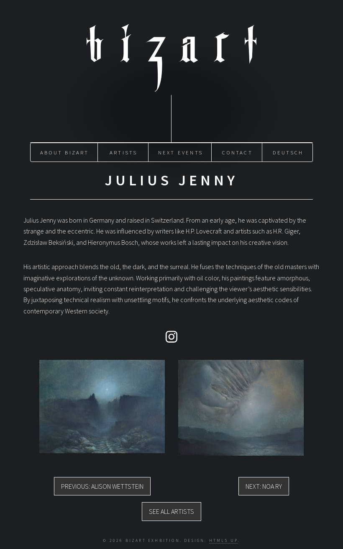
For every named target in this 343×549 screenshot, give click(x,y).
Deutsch (288, 152)
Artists (123, 152)
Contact (237, 152)
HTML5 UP (223, 540)
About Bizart (64, 152)
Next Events (180, 152)
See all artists (171, 511)
